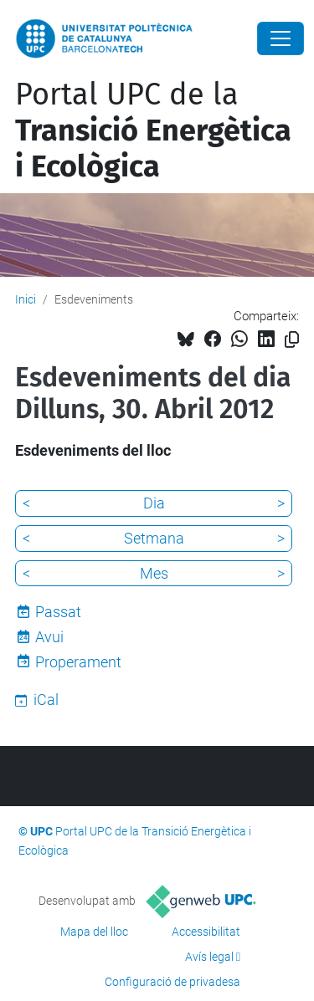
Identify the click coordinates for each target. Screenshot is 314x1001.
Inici (25, 299)
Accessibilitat (206, 931)
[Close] (280, 38)
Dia (154, 503)
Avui (49, 637)
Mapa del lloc (94, 931)
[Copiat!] (292, 340)
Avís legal (209, 956)
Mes (154, 573)
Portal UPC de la (153, 130)
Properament (78, 662)
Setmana (154, 538)
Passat (58, 612)
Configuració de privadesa (172, 981)
